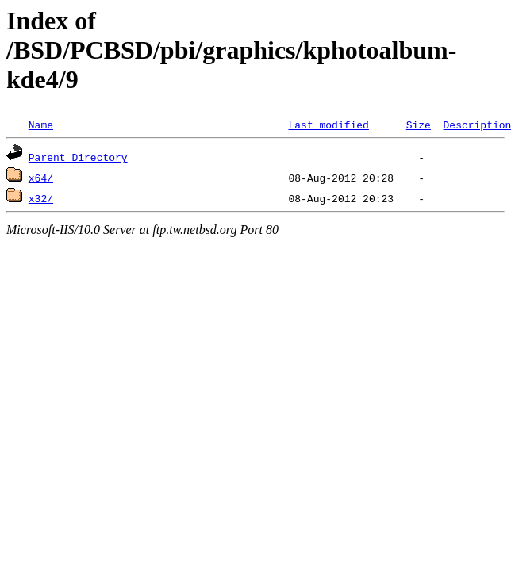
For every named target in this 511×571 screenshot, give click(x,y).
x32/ (41, 198)
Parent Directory (78, 157)
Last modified (328, 124)
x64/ (41, 178)
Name (41, 124)
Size (418, 124)
